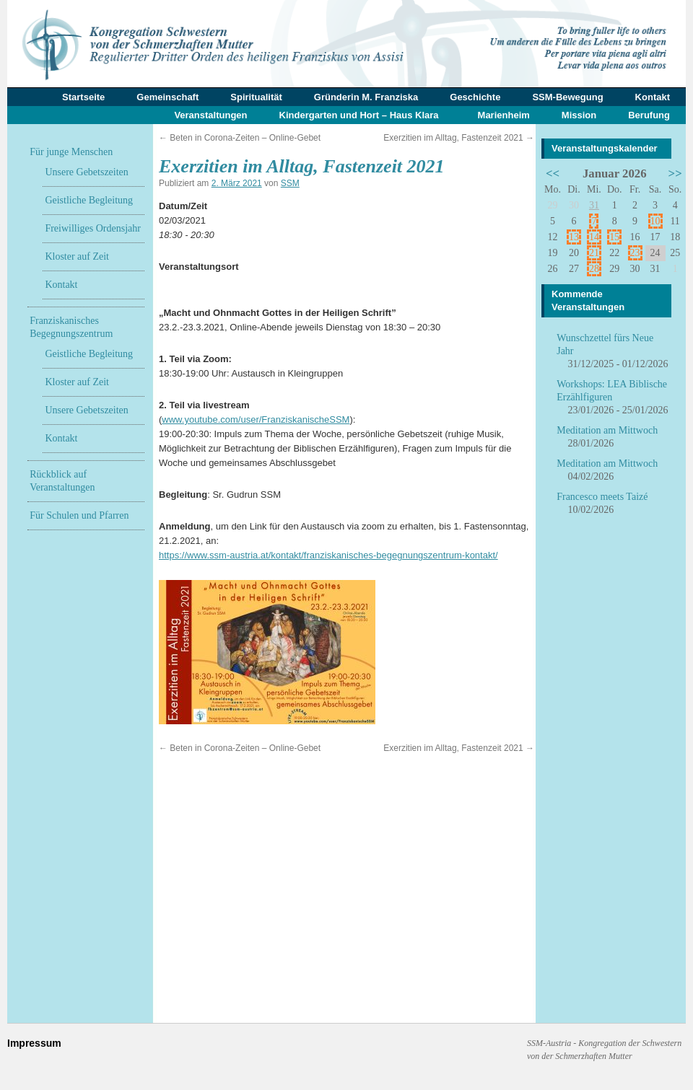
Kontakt (652, 97)
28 (594, 268)
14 (594, 237)
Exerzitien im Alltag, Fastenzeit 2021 (458, 138)
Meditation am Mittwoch (607, 430)
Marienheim (504, 115)
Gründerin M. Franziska (366, 97)
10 (655, 221)
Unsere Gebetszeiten (86, 172)
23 (635, 252)
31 (594, 205)
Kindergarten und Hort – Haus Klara (359, 115)
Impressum (34, 1043)
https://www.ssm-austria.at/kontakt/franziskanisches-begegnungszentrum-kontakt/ (328, 555)
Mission (579, 115)
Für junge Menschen (71, 151)
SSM (290, 183)
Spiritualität (256, 97)
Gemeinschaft (167, 97)
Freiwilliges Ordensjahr (93, 228)
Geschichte (475, 97)
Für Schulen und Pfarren (79, 515)
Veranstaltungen (210, 115)
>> (675, 173)
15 (614, 237)
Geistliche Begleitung (89, 200)
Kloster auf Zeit (77, 256)
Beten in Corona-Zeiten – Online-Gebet (240, 138)
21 (594, 252)
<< (552, 173)
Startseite (83, 97)
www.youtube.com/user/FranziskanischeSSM (255, 419)
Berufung (649, 115)
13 (574, 237)
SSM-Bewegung (567, 97)
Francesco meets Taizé (602, 496)
